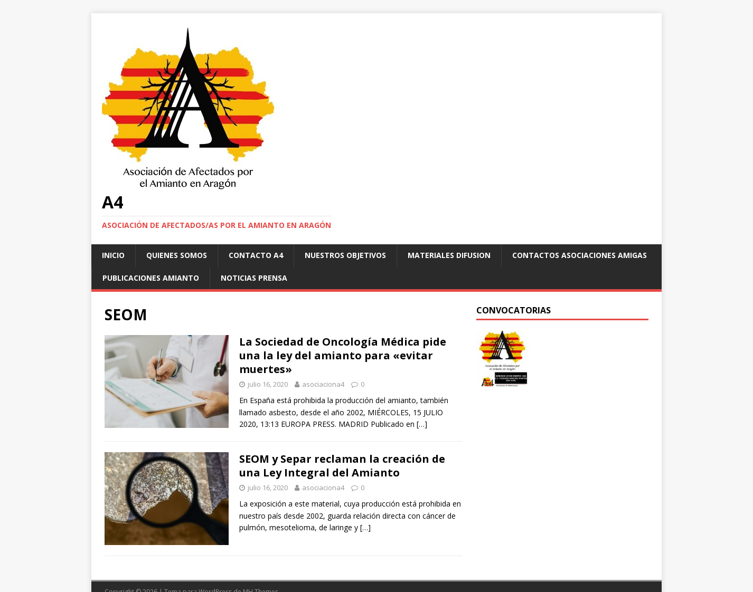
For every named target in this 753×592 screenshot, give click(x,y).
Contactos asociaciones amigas (579, 255)
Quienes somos (176, 255)
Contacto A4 (256, 255)
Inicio (113, 255)
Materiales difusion (449, 255)
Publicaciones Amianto (150, 278)
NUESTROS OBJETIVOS (345, 255)
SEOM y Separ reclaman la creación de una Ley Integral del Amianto (342, 466)
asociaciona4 (323, 384)
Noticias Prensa (254, 278)
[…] (422, 424)
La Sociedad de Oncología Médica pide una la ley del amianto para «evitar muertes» (342, 355)
